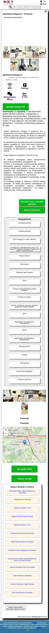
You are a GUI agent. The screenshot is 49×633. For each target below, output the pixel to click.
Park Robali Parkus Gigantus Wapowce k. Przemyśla (22, 492)
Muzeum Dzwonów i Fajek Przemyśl (22, 584)
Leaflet (32, 462)
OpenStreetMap (41, 462)
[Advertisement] (24, 32)
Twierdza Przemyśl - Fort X (22, 508)
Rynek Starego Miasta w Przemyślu (22, 542)
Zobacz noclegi (24, 479)
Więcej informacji (32, 210)
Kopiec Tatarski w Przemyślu (22, 576)
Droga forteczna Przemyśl (22, 499)
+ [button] (6, 430)
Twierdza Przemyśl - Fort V (22, 525)
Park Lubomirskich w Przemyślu (22, 592)
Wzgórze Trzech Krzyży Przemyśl (22, 516)
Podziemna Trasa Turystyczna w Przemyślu (22, 550)
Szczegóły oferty (24, 469)
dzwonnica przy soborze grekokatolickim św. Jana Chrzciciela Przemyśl (22, 559)
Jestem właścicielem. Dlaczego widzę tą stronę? (15, 608)
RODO (39, 628)
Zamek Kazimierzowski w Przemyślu (22, 533)
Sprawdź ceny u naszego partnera (32, 203)
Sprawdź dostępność (15, 107)
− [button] (6, 434)
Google (34, 623)
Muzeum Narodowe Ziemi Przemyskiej (22, 567)
